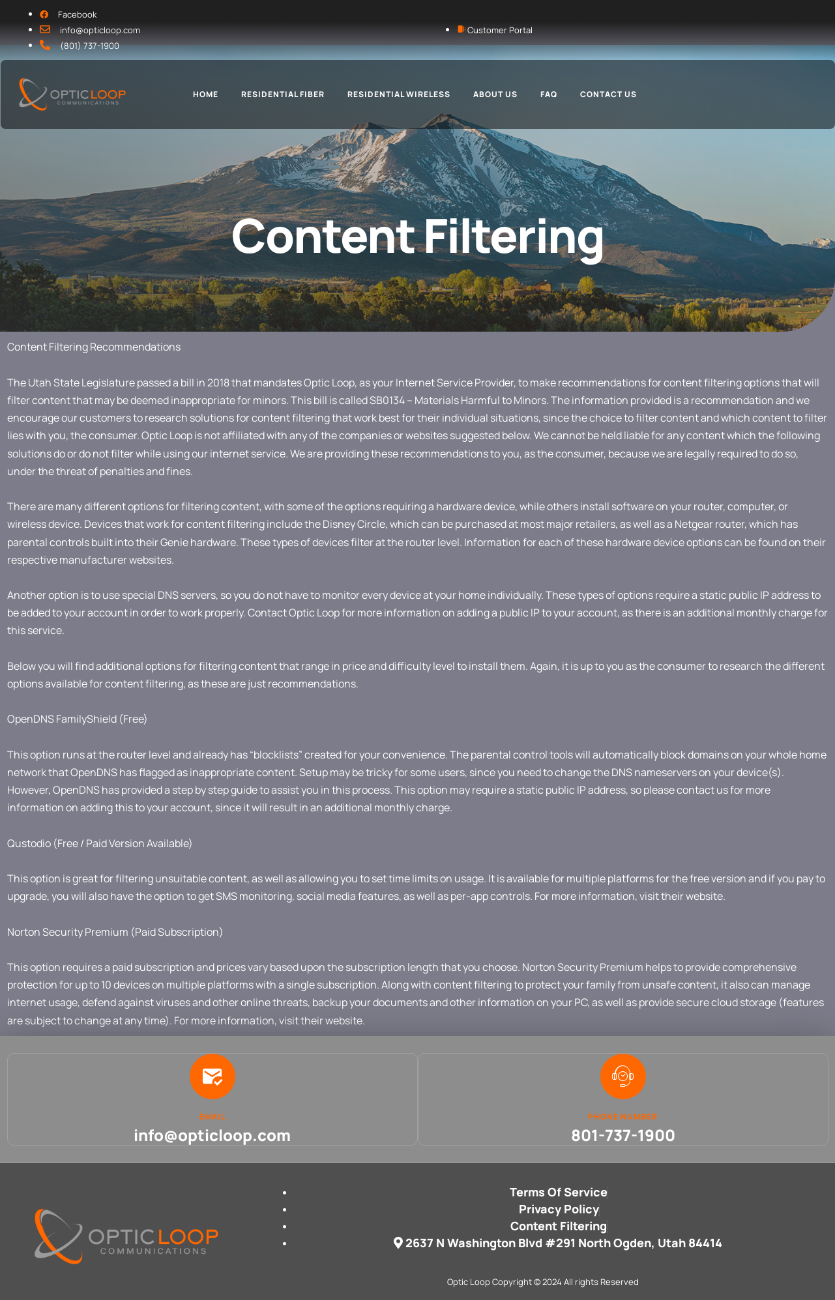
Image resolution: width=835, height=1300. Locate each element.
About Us (495, 94)
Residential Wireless (398, 94)
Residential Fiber (283, 94)
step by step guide (214, 790)
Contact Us (608, 94)
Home (205, 94)
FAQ (548, 94)
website (704, 896)
